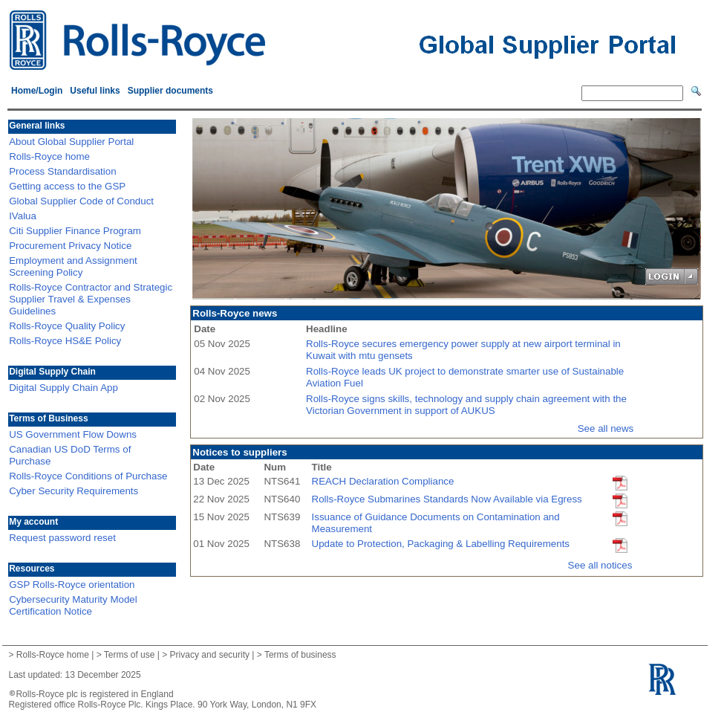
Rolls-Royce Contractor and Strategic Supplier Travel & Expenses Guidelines (90, 299)
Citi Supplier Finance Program (75, 230)
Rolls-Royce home (49, 156)
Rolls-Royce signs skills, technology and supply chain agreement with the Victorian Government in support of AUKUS (466, 404)
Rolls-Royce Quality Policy (67, 325)
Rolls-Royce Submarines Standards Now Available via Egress (447, 499)
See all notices (600, 565)
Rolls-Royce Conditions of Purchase (88, 476)
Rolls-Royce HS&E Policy (65, 340)
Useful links (95, 90)
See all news (606, 428)
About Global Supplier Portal (71, 141)
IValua (22, 215)
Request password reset (62, 537)
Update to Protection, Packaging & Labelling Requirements (441, 543)
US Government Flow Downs (73, 434)
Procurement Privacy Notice (70, 245)
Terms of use (129, 655)
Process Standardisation (62, 171)
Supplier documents (170, 90)
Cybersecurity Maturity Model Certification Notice (73, 605)
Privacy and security (210, 655)
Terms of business (300, 655)
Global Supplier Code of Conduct (81, 201)
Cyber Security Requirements (73, 490)
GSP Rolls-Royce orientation (71, 584)
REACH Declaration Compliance (383, 481)
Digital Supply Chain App (63, 387)
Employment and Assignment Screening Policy (73, 266)
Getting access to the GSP (67, 186)
